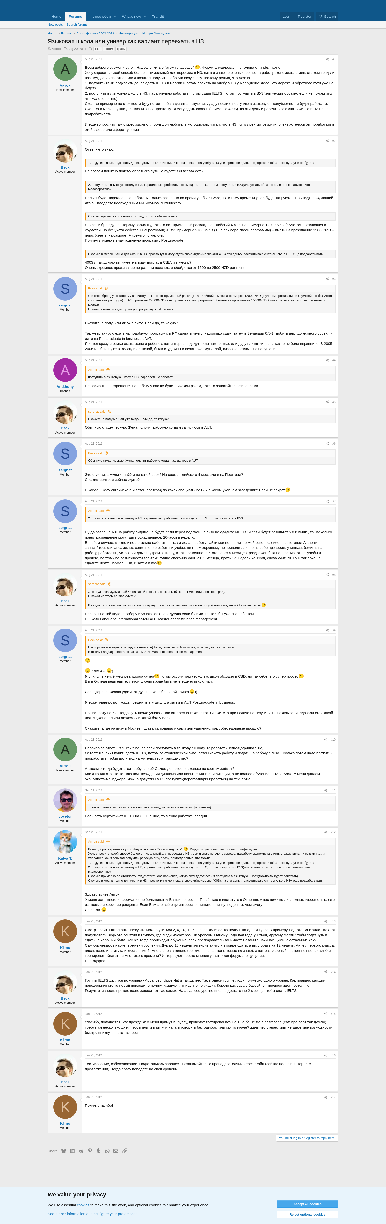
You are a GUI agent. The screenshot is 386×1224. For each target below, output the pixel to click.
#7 (334, 501)
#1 (334, 59)
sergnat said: (97, 411)
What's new (131, 16)
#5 (334, 402)
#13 (333, 921)
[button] (115, 16)
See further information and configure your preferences (92, 1214)
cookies (83, 1205)
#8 (334, 575)
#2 (334, 141)
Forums (75, 16)
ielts (97, 49)
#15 (333, 1014)
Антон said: (96, 370)
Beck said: (95, 288)
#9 (334, 630)
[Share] (327, 59)
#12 (333, 832)
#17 (333, 1097)
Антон (56, 49)
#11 (333, 790)
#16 (333, 1055)
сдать (121, 49)
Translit (158, 16)
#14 (333, 972)
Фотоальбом (100, 16)
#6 (334, 443)
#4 (334, 360)
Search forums (77, 24)
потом (109, 49)
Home (56, 16)
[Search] (327, 16)
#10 (333, 739)
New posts (55, 24)
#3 (334, 279)
